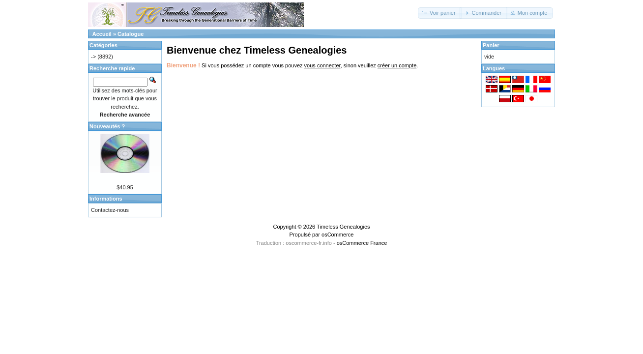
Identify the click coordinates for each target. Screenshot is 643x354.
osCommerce (337, 234)
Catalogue (130, 34)
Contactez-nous (110, 210)
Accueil (102, 34)
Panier (491, 45)
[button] (440, 13)
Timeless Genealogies (343, 227)
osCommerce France (362, 243)
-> (93, 56)
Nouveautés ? (107, 126)
